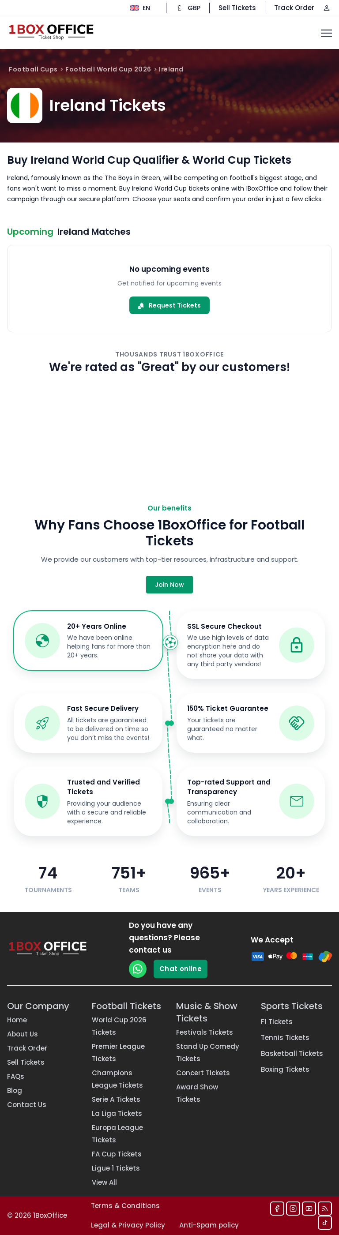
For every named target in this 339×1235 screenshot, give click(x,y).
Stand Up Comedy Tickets (207, 1052)
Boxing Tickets (285, 1069)
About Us (22, 1034)
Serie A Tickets (116, 1099)
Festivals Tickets (204, 1032)
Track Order (294, 7)
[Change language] (140, 8)
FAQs (15, 1076)
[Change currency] (187, 8)
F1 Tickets (277, 1021)
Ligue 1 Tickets (116, 1168)
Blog (14, 1090)
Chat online (180, 968)
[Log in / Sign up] (326, 8)
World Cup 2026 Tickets (119, 1026)
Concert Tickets (203, 1072)
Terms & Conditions (125, 1205)
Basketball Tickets (292, 1053)
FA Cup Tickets (117, 1154)
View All (104, 1182)
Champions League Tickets (117, 1079)
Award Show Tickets (197, 1093)
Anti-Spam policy (209, 1225)
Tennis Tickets (285, 1037)
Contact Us (26, 1104)
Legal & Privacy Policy (128, 1225)
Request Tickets (169, 305)
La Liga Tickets (117, 1113)
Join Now (169, 584)
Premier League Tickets (118, 1052)
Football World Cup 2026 (108, 69)
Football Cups (33, 69)
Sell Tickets (237, 7)
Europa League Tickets (117, 1134)
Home (17, 1020)
